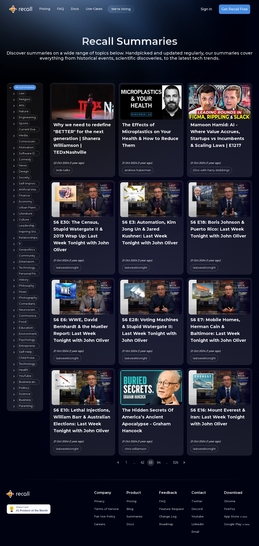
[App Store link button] (238, 516)
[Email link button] (206, 532)
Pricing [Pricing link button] (45, 8)
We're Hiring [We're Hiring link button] (121, 9)
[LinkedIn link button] (206, 524)
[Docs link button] (141, 524)
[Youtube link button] (206, 516)
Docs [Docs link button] (74, 8)
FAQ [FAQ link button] (60, 8)
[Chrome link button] (238, 501)
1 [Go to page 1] (126, 462)
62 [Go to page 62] (142, 462)
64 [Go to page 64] (158, 462)
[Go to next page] (184, 462)
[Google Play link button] (238, 524)
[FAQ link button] (173, 501)
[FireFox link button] (238, 509)
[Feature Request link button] (173, 509)
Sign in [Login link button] (206, 9)
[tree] (24, 247)
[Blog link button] (141, 509)
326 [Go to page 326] (175, 462)
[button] (25, 87)
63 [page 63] (150, 462)
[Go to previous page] (118, 462)
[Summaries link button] (141, 516)
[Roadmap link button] (173, 524)
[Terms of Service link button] (108, 509)
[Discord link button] (206, 509)
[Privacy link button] (108, 501)
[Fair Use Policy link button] (108, 516)
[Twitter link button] (206, 501)
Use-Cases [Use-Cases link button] (94, 8)
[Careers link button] (108, 524)
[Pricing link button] (141, 501)
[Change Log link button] (173, 516)
